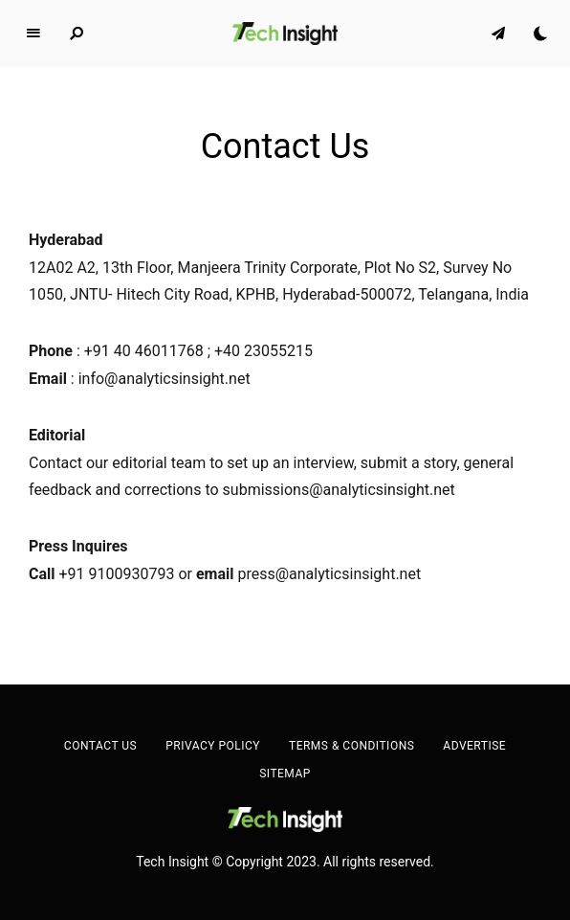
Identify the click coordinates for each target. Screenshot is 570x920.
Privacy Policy (212, 745)
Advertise (474, 745)
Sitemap (285, 773)
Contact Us (100, 745)
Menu (33, 33)
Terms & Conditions (351, 745)
